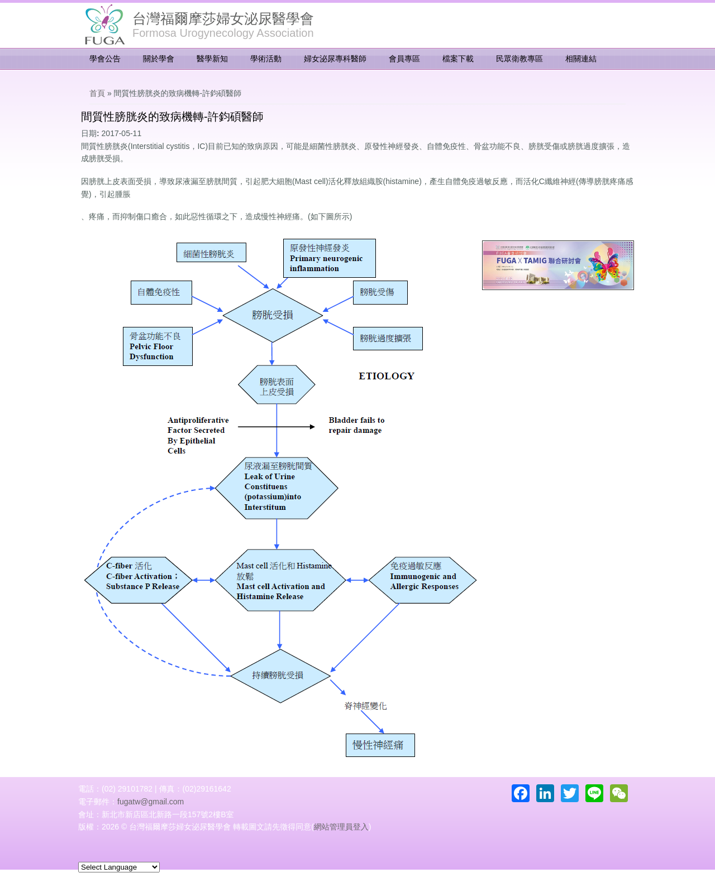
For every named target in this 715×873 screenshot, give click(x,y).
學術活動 (266, 58)
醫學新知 (212, 58)
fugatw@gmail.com (150, 801)
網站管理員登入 (341, 826)
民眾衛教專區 (519, 58)
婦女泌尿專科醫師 (335, 58)
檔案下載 (458, 58)
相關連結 (581, 58)
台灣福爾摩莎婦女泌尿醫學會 (223, 18)
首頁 (97, 93)
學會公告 (105, 58)
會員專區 (404, 58)
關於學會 (158, 58)
